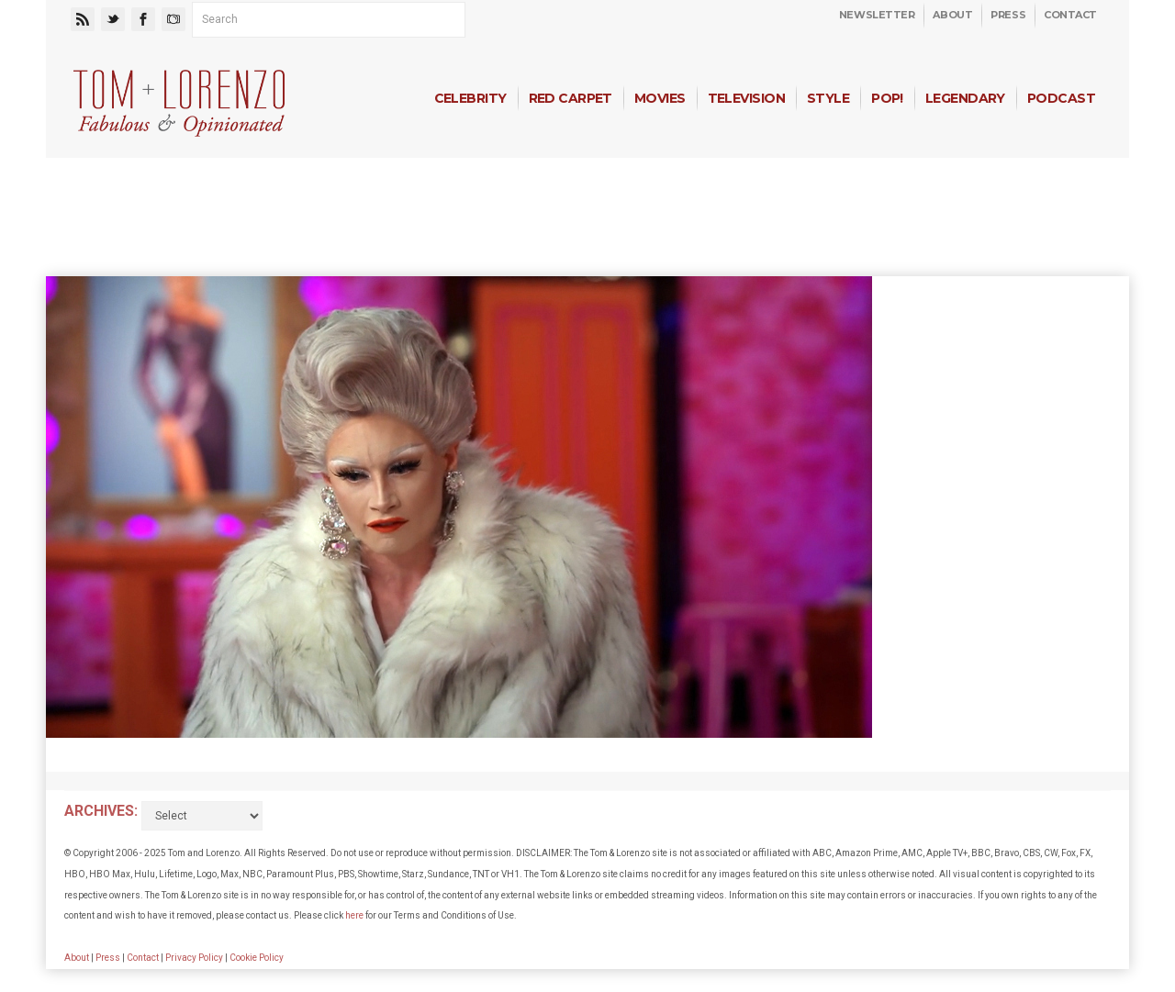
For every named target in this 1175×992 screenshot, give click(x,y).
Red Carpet (570, 98)
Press (1007, 14)
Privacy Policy (194, 958)
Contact (1070, 14)
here (354, 915)
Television (746, 98)
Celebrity (470, 98)
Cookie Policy (256, 958)
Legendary (965, 98)
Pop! (887, 98)
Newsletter (877, 14)
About (952, 14)
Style (828, 98)
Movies (660, 98)
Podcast (1061, 98)
